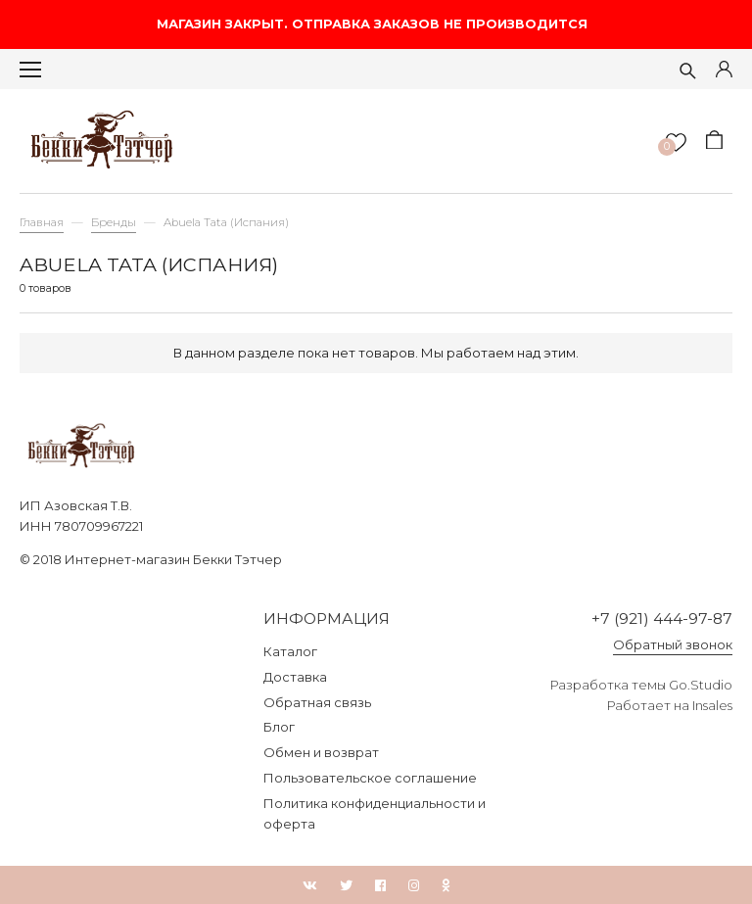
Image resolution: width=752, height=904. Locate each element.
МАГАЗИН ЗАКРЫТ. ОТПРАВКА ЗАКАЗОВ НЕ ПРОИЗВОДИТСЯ (376, 24)
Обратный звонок (672, 644)
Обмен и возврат (321, 752)
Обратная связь (317, 702)
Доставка (295, 677)
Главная (42, 222)
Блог (279, 727)
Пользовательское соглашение (370, 777)
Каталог (290, 651)
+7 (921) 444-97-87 (661, 618)
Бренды (113, 222)
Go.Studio (700, 684)
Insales (712, 705)
